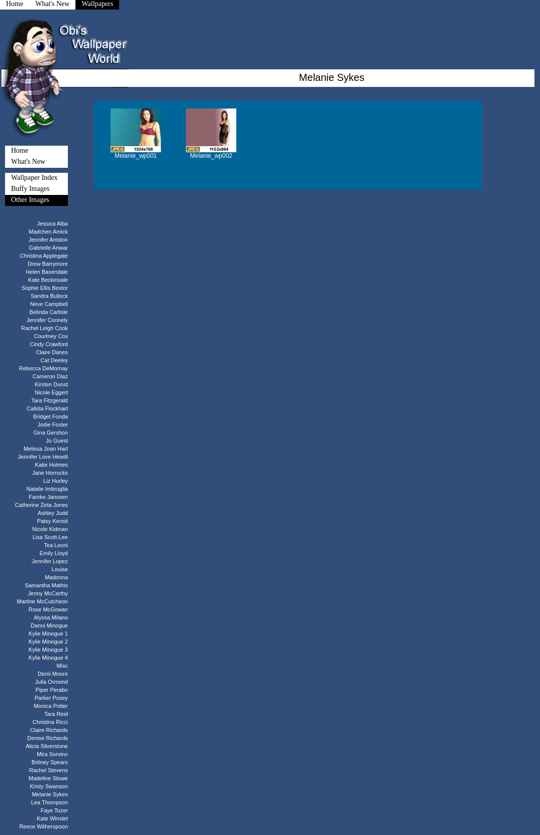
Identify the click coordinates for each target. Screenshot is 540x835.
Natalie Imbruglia (47, 489)
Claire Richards (49, 730)
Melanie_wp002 (211, 155)
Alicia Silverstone (47, 746)
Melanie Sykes (50, 794)
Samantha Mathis (46, 585)
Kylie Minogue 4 (48, 658)
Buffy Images (30, 188)
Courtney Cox (51, 336)
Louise (60, 569)
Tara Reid (56, 714)
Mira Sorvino (52, 754)
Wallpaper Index (34, 177)
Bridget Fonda (50, 416)
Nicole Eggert (51, 392)
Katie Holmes (51, 465)
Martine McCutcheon (42, 601)
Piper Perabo (52, 690)
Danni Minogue (49, 625)
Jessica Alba (52, 224)
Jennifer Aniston (48, 240)
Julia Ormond (51, 682)
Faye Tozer (54, 810)
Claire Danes (52, 352)
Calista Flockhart (47, 408)
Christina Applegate (44, 256)
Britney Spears (50, 762)
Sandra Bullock (49, 296)
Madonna (56, 577)
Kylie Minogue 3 (48, 650)
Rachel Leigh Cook (44, 328)
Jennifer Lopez (50, 561)
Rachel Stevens (48, 770)
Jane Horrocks (50, 473)
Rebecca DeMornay (43, 368)
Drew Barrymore (48, 264)
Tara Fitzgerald (49, 400)
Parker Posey (51, 698)
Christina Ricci (50, 722)
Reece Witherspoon (43, 826)
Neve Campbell (49, 304)
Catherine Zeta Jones (41, 505)
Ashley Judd (53, 513)
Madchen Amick (48, 232)
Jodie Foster (52, 425)
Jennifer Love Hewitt (43, 457)
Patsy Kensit (52, 521)
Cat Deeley (54, 360)
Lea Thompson (49, 802)
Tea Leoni (56, 545)
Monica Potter (51, 706)
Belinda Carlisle (49, 312)
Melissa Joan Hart (46, 449)
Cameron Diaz (50, 376)
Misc (62, 666)
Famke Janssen (48, 497)
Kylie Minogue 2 (48, 642)
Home (19, 150)
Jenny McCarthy (48, 593)
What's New (28, 161)
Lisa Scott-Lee (50, 537)
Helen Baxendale (47, 272)
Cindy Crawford (49, 344)
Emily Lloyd (54, 553)
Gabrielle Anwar (48, 248)
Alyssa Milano (51, 617)
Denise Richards (47, 738)
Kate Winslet (52, 818)
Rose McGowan (48, 609)
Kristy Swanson (49, 786)
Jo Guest (57, 441)
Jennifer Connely (47, 320)
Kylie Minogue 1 (48, 634)
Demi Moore (53, 674)
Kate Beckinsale (48, 280)
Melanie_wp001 (136, 155)
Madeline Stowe (48, 778)
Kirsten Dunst (51, 384)
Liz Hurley (55, 481)
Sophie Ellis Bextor (45, 288)
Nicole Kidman (50, 529)
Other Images (30, 199)
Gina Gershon (51, 433)
